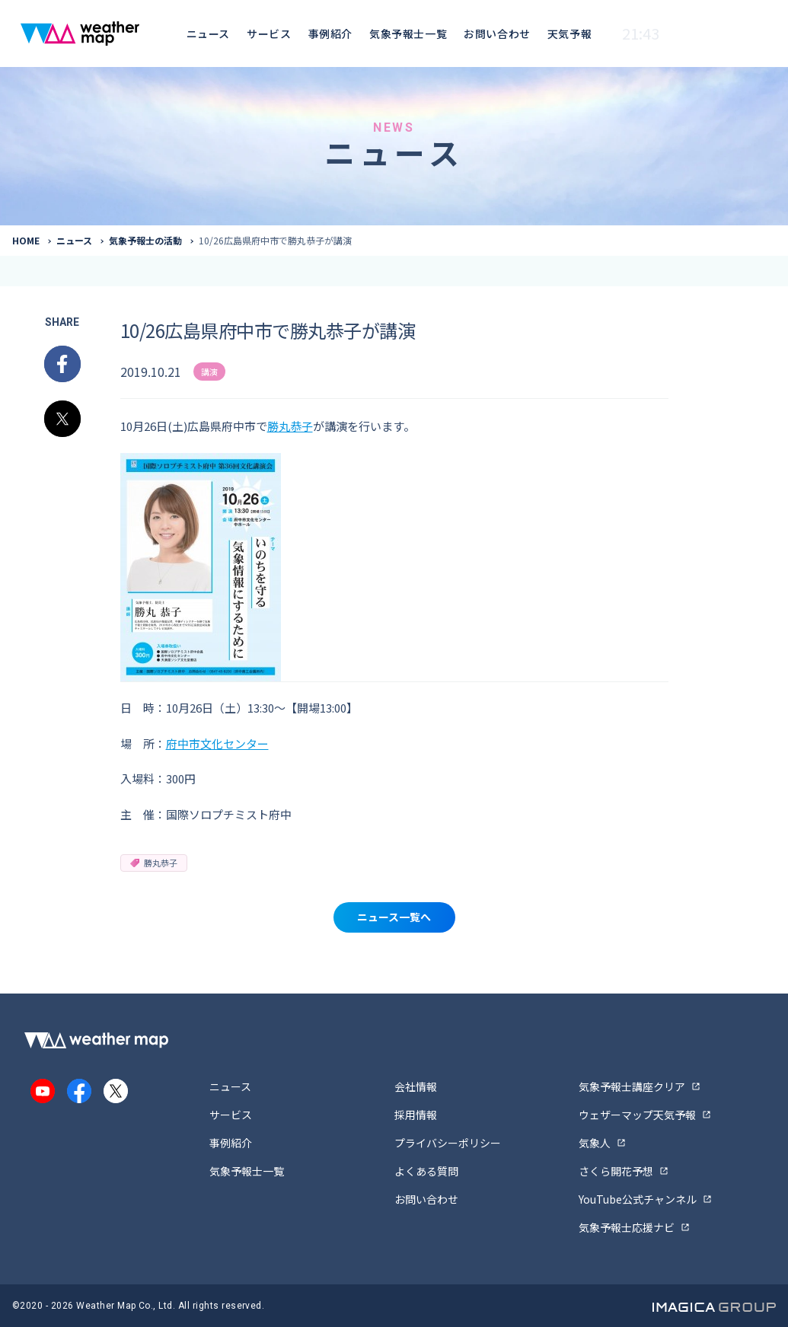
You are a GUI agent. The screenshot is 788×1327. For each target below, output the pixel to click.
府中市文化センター (217, 743)
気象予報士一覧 (408, 33)
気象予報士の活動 (145, 240)
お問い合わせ (497, 33)
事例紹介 (330, 33)
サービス (269, 33)
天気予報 (569, 33)
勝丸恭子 (290, 426)
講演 (209, 371)
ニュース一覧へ (394, 916)
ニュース (208, 33)
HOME (26, 240)
